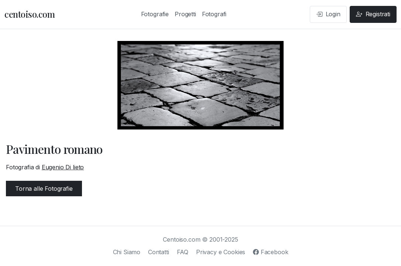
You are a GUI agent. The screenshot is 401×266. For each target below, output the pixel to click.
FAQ (183, 252)
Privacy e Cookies (220, 252)
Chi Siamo (127, 252)
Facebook (270, 252)
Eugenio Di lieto (63, 167)
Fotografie (155, 14)
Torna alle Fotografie (44, 188)
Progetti (185, 14)
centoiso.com (29, 14)
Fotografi (214, 14)
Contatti (158, 252)
